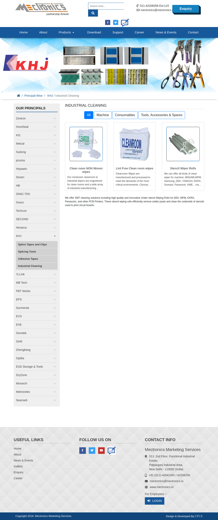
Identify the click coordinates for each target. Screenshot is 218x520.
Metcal (20, 143)
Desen (20, 177)
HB (18, 185)
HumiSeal (22, 126)
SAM (19, 341)
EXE (19, 324)
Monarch (21, 383)
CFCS (199, 516)
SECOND (22, 219)
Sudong (21, 152)
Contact (193, 32)
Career (139, 32)
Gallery (18, 466)
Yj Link (20, 274)
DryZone (21, 375)
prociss (20, 160)
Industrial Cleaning (30, 265)
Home (23, 32)
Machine (103, 115)
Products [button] (67, 32)
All (89, 115)
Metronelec (23, 391)
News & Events (166, 32)
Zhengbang (23, 349)
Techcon (21, 210)
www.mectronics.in (162, 487)
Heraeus (21, 227)
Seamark (21, 400)
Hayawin (21, 168)
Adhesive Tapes (28, 258)
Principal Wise (33, 95)
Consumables (125, 115)
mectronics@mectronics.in (157, 10)
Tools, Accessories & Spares (161, 115)
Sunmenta (22, 307)
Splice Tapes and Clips (32, 244)
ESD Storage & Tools (29, 366)
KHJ (50, 95)
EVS (19, 316)
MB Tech (21, 282)
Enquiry (185, 8)
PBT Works (23, 291)
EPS (19, 299)
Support (117, 32)
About (43, 32)
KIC (18, 135)
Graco (20, 202)
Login (154, 500)
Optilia (20, 358)
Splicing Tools (27, 251)
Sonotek (21, 333)
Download (94, 32)
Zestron (21, 118)
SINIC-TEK (23, 194)
